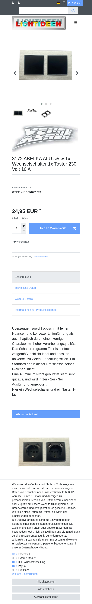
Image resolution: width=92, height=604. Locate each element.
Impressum (55, 539)
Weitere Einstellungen (25, 573)
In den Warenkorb (58, 228)
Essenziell (24, 554)
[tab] (46, 277)
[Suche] (73, 10)
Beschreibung (23, 276)
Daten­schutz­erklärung (34, 547)
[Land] (59, 3)
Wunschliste (21, 242)
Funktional (24, 569)
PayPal (22, 565)
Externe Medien (27, 558)
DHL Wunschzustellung (31, 562)
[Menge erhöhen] (23, 225)
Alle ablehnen (46, 589)
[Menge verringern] (23, 231)
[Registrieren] (19, 3)
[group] (46, 454)
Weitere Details (24, 298)
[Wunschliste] (64, 3)
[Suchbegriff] (43, 10)
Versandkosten (40, 256)
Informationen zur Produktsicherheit (35, 309)
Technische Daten (25, 287)
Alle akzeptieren (46, 581)
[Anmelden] (13, 3)
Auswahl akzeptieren (46, 596)
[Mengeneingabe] (16, 228)
